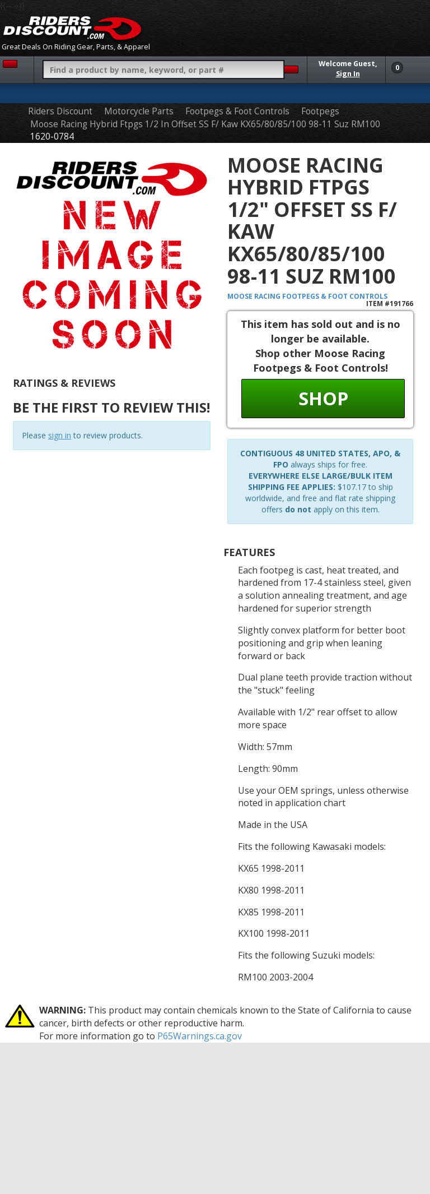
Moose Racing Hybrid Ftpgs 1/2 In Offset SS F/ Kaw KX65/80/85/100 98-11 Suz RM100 (205, 124)
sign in (59, 435)
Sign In (348, 73)
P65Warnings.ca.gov (199, 1036)
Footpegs (320, 111)
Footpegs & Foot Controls (237, 111)
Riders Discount (60, 111)
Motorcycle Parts (139, 111)
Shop (323, 398)
